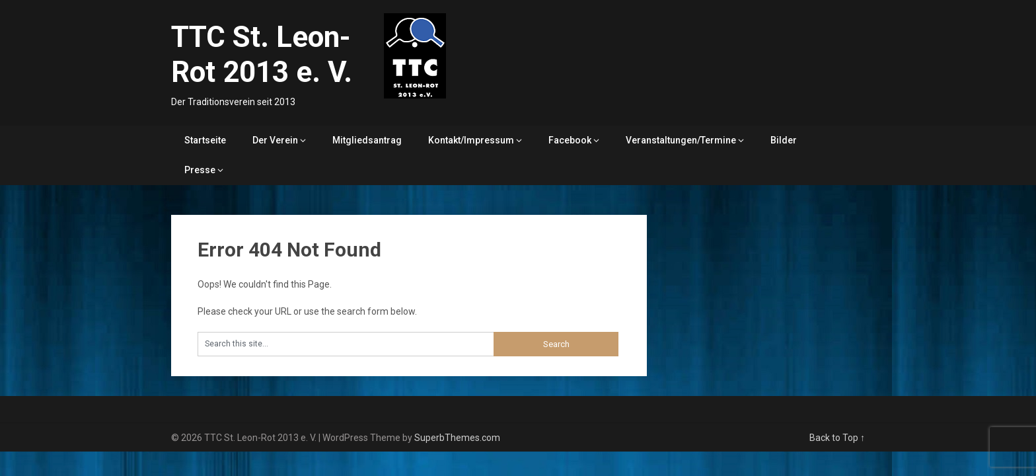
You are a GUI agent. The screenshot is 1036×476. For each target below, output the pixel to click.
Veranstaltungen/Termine (681, 140)
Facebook (569, 140)
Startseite (205, 140)
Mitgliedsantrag (367, 140)
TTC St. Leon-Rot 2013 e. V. (261, 54)
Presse (199, 170)
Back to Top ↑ (837, 437)
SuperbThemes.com (457, 437)
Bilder (783, 140)
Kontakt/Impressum (471, 140)
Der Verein (275, 140)
